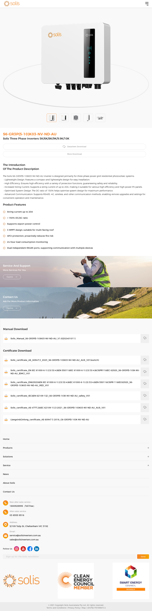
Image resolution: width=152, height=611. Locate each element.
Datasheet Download (74, 146)
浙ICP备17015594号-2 (96, 608)
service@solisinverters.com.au (25, 535)
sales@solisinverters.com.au (24, 539)
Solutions (8, 457)
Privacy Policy (74, 608)
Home (6, 439)
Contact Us (9, 491)
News (6, 474)
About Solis (9, 483)
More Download (74, 154)
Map (84, 608)
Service (6, 465)
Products (7, 448)
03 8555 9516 (17, 515)
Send (143, 557)
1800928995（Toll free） (22, 506)
